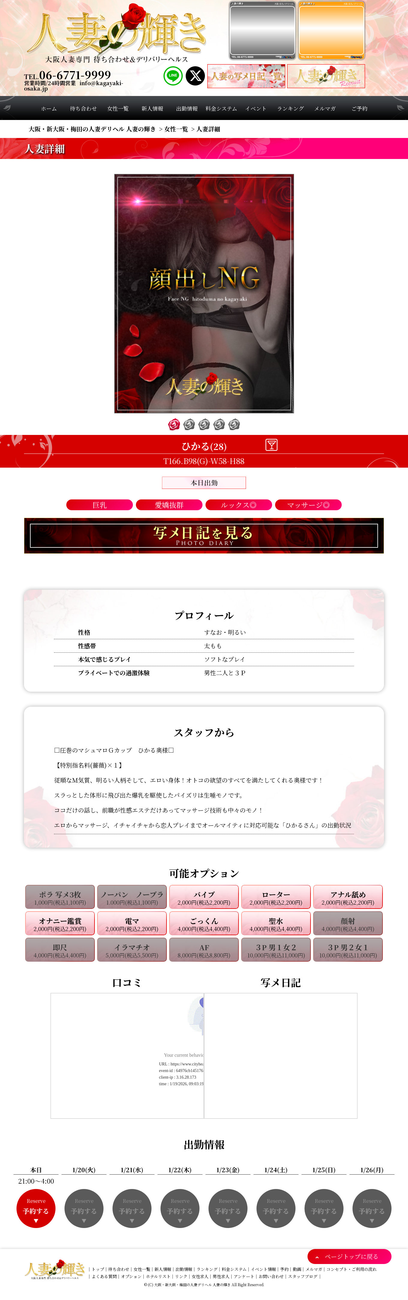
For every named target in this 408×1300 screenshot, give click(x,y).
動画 (297, 1269)
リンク (181, 1276)
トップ (98, 1269)
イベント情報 (263, 1269)
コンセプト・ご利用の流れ (351, 1269)
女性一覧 (142, 1269)
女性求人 (200, 1276)
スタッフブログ (302, 1276)
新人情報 (162, 1269)
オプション (131, 1276)
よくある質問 (104, 1276)
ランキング (207, 1269)
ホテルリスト (158, 1276)
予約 (284, 1269)
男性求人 (221, 1276)
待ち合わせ (118, 1269)
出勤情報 (184, 1269)
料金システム (234, 1269)
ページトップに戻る (352, 1256)
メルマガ (313, 1269)
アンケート (244, 1276)
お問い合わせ (271, 1276)
